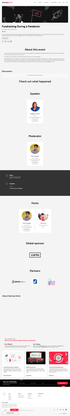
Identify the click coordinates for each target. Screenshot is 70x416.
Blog (28, 396)
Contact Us (40, 396)
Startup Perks (54, 2)
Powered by (63, 413)
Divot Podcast (30, 398)
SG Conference (20, 395)
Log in (66, 2)
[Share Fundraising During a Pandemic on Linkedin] (8, 41)
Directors (9, 399)
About (59, 2)
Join (35, 2)
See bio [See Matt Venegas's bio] (35, 162)
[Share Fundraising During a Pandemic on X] (6, 41)
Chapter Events (20, 396)
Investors (9, 395)
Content (46, 2)
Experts (9, 396)
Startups (9, 397)
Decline (5, 409)
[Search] (63, 2)
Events (40, 2)
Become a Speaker (21, 397)
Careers (39, 395)
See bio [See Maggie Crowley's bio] (35, 119)
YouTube (29, 397)
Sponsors (9, 398)
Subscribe (62, 383)
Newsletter (30, 395)
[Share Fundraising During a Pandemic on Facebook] (3, 41)
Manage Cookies (10, 413)
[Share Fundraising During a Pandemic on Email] (11, 41)
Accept (14, 409)
